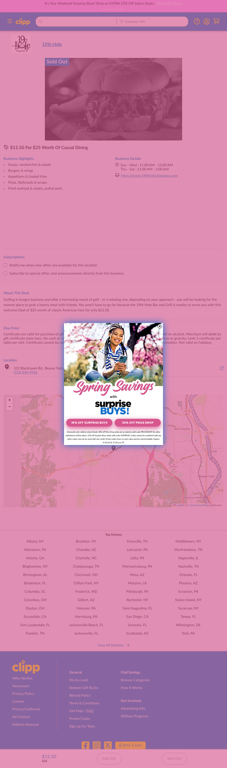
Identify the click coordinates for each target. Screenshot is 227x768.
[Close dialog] (159, 326)
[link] (113, 369)
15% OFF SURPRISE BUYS (89, 423)
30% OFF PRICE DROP (138, 423)
